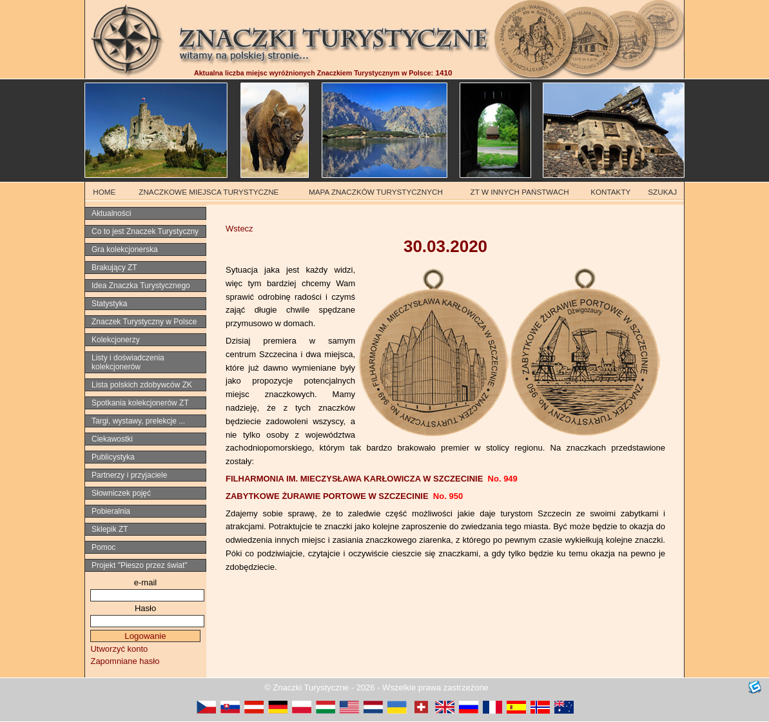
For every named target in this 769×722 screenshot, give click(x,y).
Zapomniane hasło (124, 661)
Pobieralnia (111, 511)
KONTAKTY (610, 192)
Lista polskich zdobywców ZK (142, 384)
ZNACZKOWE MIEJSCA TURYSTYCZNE (208, 192)
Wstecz (239, 228)
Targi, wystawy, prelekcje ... (138, 420)
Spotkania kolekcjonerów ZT (140, 402)
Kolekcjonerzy (116, 339)
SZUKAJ (662, 192)
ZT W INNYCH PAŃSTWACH (520, 192)
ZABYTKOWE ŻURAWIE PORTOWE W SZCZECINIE (344, 496)
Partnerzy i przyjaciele (129, 475)
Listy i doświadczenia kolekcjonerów (128, 362)
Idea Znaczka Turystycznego (141, 285)
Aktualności (111, 213)
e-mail (145, 582)
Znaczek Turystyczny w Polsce (144, 321)
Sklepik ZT (110, 529)
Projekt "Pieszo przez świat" (140, 565)
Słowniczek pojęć (121, 493)
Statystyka (109, 303)
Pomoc (103, 547)
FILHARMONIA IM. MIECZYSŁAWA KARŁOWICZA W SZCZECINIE (372, 478)
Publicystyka (113, 457)
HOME (104, 192)
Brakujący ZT (114, 267)
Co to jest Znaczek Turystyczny (145, 231)
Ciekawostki (112, 439)
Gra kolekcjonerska (125, 249)
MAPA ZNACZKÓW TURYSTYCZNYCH (376, 192)
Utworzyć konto (119, 649)
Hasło (145, 608)
